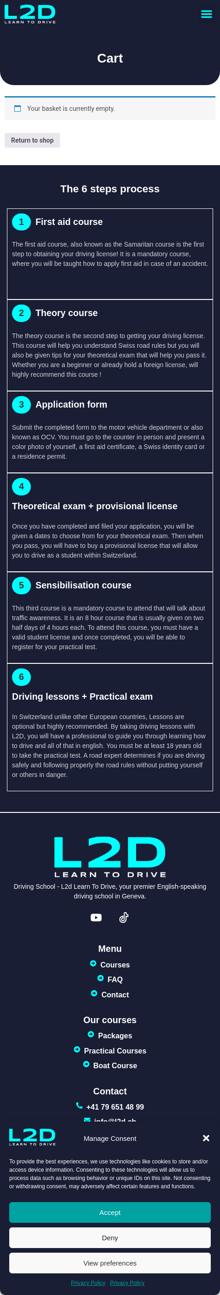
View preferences (110, 1263)
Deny (110, 1238)
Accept (110, 1212)
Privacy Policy (88, 1283)
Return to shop (32, 140)
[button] (206, 1138)
